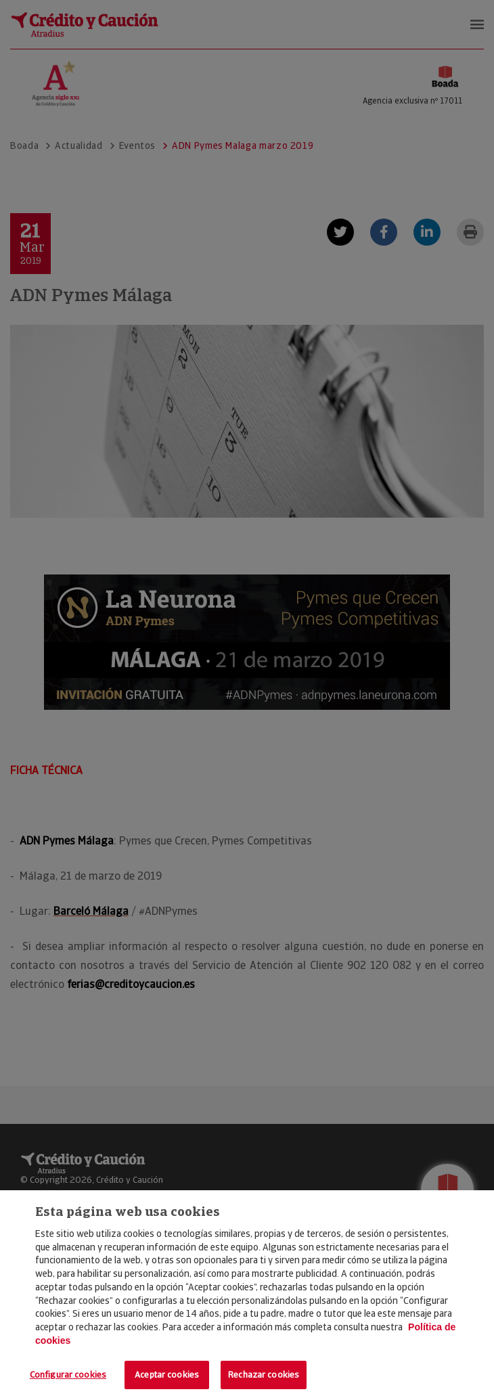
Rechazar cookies (263, 1374)
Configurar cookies (68, 1374)
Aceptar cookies (167, 1374)
